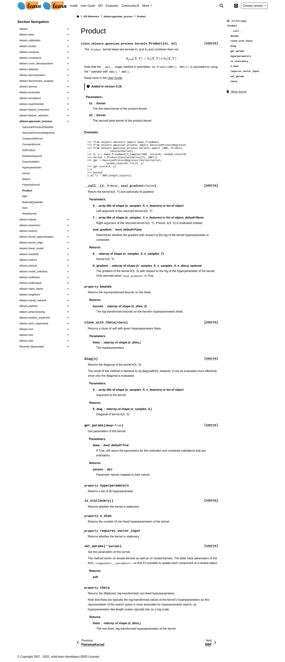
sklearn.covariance (30, 57)
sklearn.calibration (29, 40)
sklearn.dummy (28, 86)
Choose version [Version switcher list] (253, 5)
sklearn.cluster (27, 46)
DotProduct (28, 150)
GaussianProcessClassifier (37, 127)
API (100, 5)
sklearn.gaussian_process (35, 121)
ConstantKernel (31, 144)
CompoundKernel (32, 138)
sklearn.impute (27, 219)
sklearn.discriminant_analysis (36, 80)
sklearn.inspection (29, 225)
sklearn (23, 28)
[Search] (221, 6)
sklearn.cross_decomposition (36, 63)
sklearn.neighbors (29, 294)
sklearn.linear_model (31, 248)
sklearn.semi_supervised (33, 323)
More (146, 5)
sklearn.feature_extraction (34, 109)
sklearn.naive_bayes (31, 288)
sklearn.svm (26, 329)
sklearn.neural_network (32, 300)
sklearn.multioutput (30, 282)
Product (27, 190)
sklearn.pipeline (28, 306)
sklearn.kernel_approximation (36, 236)
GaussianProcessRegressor (38, 132)
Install (74, 5)
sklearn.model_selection (33, 271)
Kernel (26, 173)
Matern (26, 179)
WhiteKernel (29, 213)
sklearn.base (26, 34)
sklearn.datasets (28, 69)
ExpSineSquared (32, 156)
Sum (25, 207)
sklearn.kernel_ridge (31, 242)
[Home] (78, 16)
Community (128, 5)
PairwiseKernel (31, 184)
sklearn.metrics (28, 259)
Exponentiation (30, 161)
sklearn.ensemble (29, 92)
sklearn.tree (26, 334)
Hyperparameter (31, 167)
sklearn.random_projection (34, 317)
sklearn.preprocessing (32, 311)
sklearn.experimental (31, 104)
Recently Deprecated (31, 346)
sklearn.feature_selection (33, 115)
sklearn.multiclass (29, 277)
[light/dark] (228, 6)
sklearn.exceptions (30, 98)
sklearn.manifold (28, 254)
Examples (112, 5)
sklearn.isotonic (28, 230)
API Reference (91, 16)
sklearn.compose (29, 52)
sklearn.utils (26, 340)
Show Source (237, 91)
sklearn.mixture (28, 265)
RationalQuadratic (32, 202)
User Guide (88, 5)
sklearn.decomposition (32, 75)
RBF (24, 196)
